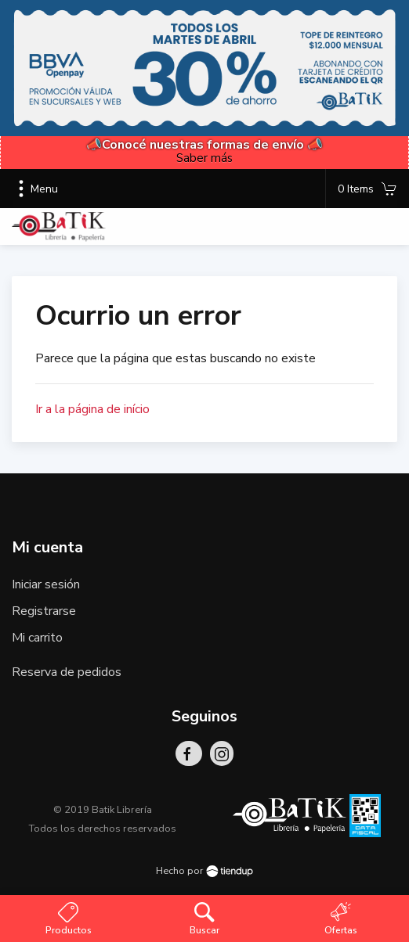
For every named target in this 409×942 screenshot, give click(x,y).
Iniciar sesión (46, 584)
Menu (35, 188)
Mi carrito (37, 637)
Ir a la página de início (92, 409)
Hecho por (204, 871)
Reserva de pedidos (66, 672)
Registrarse (44, 611)
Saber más (204, 158)
